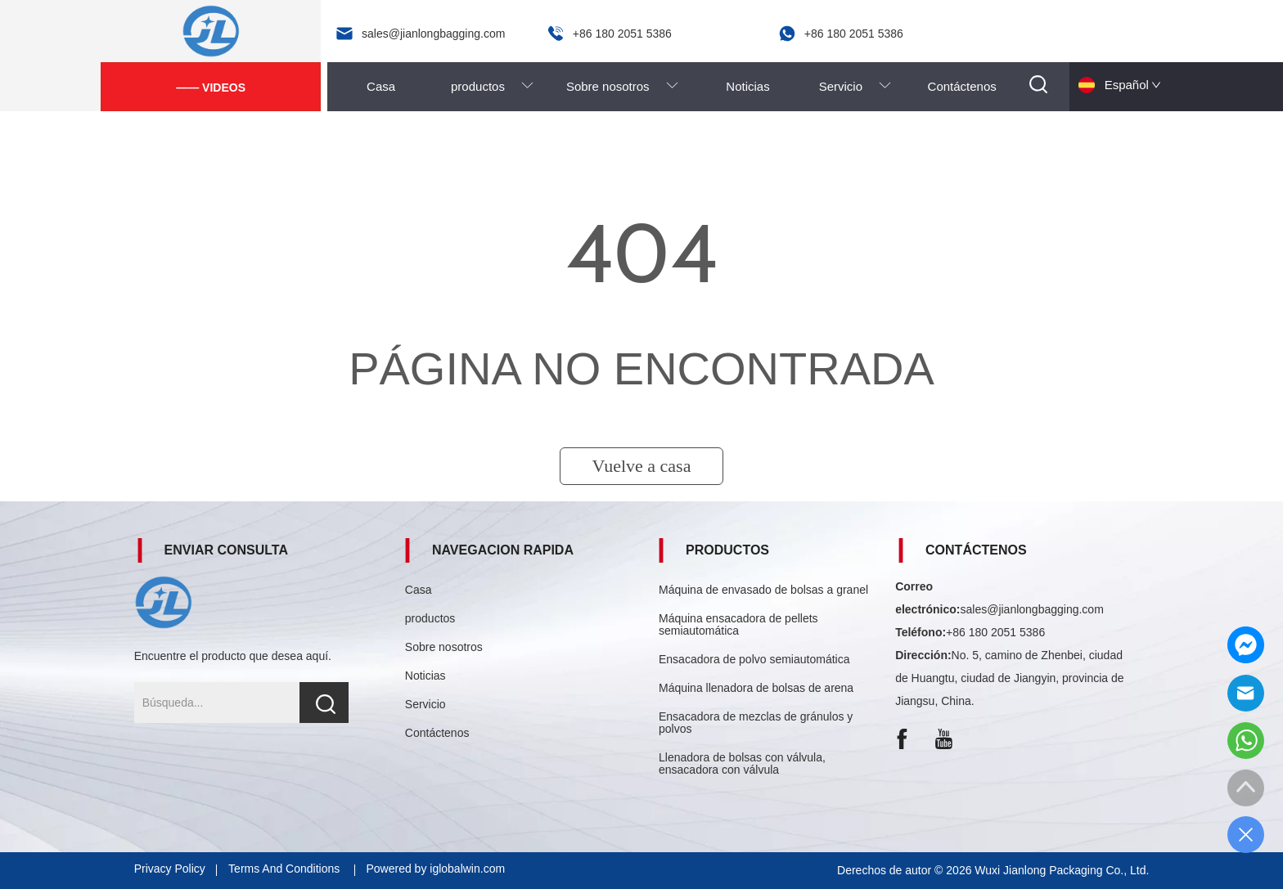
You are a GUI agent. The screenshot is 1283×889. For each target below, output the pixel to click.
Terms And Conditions (285, 868)
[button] (492, 86)
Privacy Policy (169, 868)
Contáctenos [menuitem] (962, 86)
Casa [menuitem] (381, 86)
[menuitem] (492, 85)
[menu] (671, 85)
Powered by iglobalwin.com (435, 868)
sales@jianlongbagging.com (1032, 609)
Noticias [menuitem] (747, 86)
